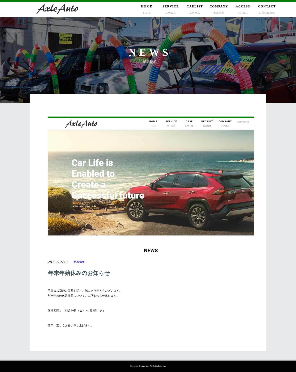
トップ (147, 12)
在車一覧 (194, 12)
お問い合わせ (267, 12)
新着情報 (79, 261)
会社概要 (219, 12)
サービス (170, 12)
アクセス (243, 12)
